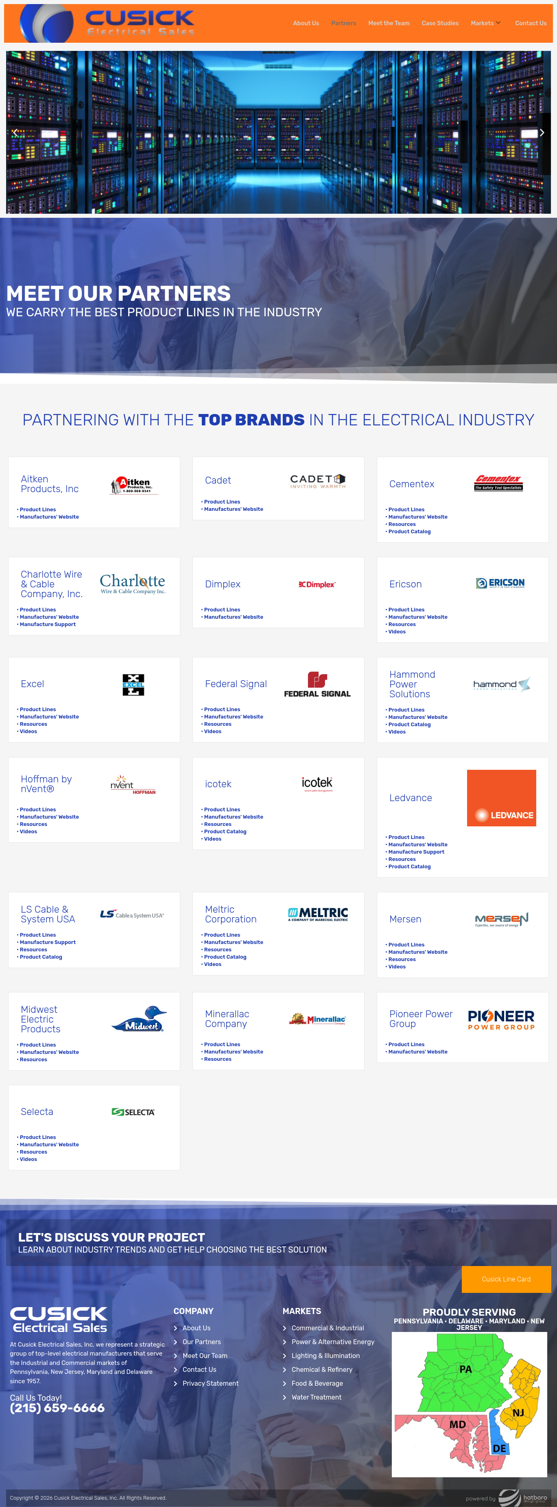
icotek (218, 784)
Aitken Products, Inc (50, 484)
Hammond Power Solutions (412, 684)
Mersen (405, 919)
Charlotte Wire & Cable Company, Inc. (52, 584)
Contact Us (530, 23)
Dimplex (222, 584)
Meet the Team (384, 23)
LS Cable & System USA (48, 914)
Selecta (37, 1111)
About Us (299, 23)
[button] (15, 132)
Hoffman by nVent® (46, 784)
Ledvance (410, 798)
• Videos (395, 632)
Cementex (412, 484)
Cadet (218, 480)
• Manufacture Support (46, 624)
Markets (484, 23)
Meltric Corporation (231, 914)
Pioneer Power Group (421, 1018)
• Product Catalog (408, 531)
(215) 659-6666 (57, 1408)
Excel (32, 684)
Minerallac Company (227, 1018)
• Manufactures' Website (48, 517)
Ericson (405, 584)
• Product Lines (36, 509)
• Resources (400, 524)
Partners (338, 23)
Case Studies (438, 23)
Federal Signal (236, 684)
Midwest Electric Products (41, 1019)
